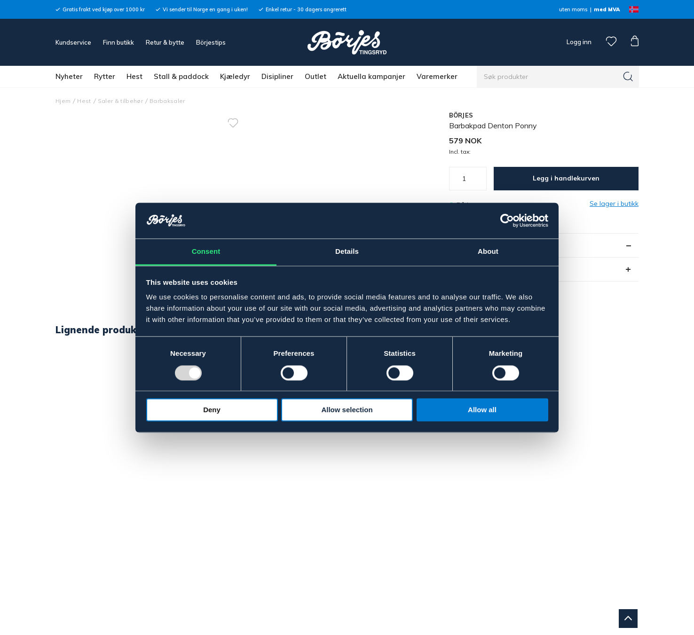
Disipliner (277, 76)
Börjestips (211, 42)
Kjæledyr (235, 76)
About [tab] (488, 252)
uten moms (573, 9)
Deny (212, 410)
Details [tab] (347, 252)
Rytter (104, 76)
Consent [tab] (206, 252)
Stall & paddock (181, 76)
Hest (134, 76)
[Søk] (628, 76)
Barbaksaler (167, 100)
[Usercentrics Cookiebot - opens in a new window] (507, 220)
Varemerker (437, 76)
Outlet (315, 76)
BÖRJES (461, 115)
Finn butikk (118, 42)
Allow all (482, 410)
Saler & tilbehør (120, 100)
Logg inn (578, 42)
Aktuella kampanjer (371, 76)
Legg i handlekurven (566, 178)
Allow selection (346, 410)
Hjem (63, 100)
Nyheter (69, 76)
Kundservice (73, 42)
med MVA (607, 9)
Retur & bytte (165, 42)
